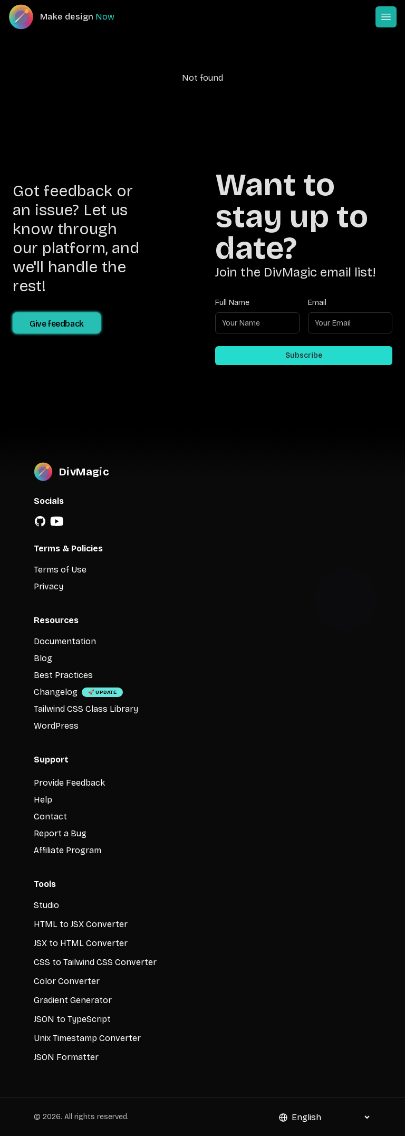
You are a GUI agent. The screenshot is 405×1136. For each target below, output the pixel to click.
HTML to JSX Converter (81, 924)
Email (317, 302)
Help (43, 800)
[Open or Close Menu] (386, 16)
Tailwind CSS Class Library (86, 709)
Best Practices (63, 675)
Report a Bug (60, 833)
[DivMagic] (72, 17)
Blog (43, 658)
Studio (46, 905)
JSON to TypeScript (72, 1019)
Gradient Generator (73, 1000)
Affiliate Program (67, 850)
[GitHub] (40, 521)
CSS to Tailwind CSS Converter (95, 962)
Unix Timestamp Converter (87, 1038)
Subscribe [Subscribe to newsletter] (303, 355)
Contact (50, 817)
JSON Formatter (66, 1057)
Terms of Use (60, 570)
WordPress (56, 726)
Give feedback (57, 324)
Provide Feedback (69, 783)
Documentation (65, 641)
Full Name (232, 302)
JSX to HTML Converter (81, 943)
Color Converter (67, 981)
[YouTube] (57, 521)
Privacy (48, 586)
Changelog (56, 692)
